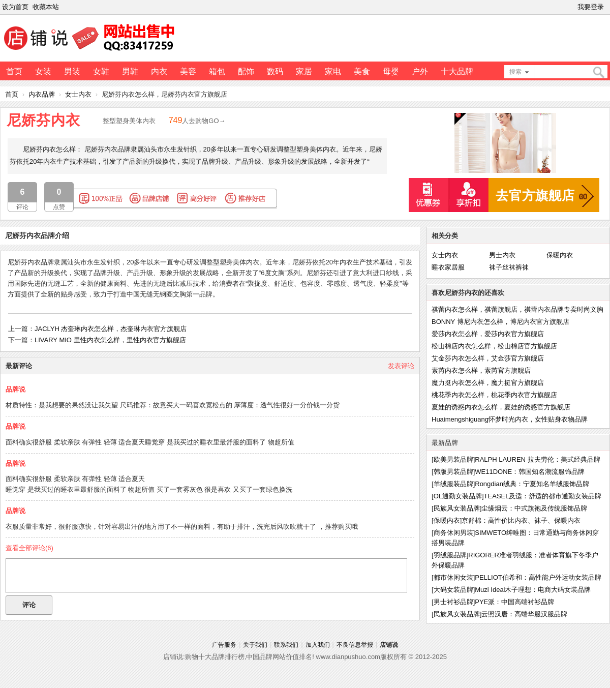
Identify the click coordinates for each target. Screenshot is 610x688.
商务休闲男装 (453, 532)
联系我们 (286, 644)
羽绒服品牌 (450, 555)
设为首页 (15, 7)
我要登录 (590, 7)
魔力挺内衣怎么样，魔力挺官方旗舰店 (488, 382)
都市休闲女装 (453, 577)
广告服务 (224, 644)
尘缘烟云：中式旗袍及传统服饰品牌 (534, 508)
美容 (188, 71)
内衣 (159, 71)
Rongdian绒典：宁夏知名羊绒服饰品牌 (532, 484)
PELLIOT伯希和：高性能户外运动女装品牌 (538, 577)
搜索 (515, 71)
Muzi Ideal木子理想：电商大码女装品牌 (533, 589)
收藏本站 (46, 7)
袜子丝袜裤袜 (509, 267)
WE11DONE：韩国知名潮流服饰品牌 (530, 471)
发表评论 (401, 366)
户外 (420, 71)
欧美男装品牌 (453, 459)
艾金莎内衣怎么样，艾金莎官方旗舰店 (488, 358)
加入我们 (318, 644)
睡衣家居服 (448, 267)
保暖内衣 (559, 255)
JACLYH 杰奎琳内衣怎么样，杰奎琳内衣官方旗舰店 (111, 329)
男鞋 (130, 71)
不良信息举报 (355, 644)
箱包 (217, 71)
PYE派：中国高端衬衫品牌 (514, 602)
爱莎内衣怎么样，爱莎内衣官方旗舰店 (488, 334)
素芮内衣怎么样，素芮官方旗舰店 (481, 370)
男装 (72, 71)
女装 (43, 71)
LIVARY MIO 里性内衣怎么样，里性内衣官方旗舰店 (110, 340)
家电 (333, 71)
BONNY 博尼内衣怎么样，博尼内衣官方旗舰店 (500, 321)
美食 (362, 71)
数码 (275, 71)
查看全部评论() (29, 548)
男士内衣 (502, 255)
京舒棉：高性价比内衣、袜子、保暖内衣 (521, 520)
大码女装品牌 (453, 589)
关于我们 (255, 644)
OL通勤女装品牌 (458, 496)
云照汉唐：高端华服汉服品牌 (524, 614)
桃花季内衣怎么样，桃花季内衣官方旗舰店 (494, 395)
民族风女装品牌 (457, 508)
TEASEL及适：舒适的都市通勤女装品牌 (543, 496)
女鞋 (101, 71)
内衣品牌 (41, 94)
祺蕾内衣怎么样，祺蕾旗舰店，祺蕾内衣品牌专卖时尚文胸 (517, 309)
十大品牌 (457, 71)
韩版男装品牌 (453, 471)
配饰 (246, 71)
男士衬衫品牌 (453, 602)
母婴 (391, 71)
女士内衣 (78, 94)
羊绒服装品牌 (453, 484)
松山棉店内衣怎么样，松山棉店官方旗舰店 (494, 346)
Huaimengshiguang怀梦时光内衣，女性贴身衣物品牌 (510, 419)
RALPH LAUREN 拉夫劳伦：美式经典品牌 (537, 459)
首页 (14, 71)
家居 (304, 71)
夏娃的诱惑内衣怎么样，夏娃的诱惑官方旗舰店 (501, 407)
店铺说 (389, 644)
